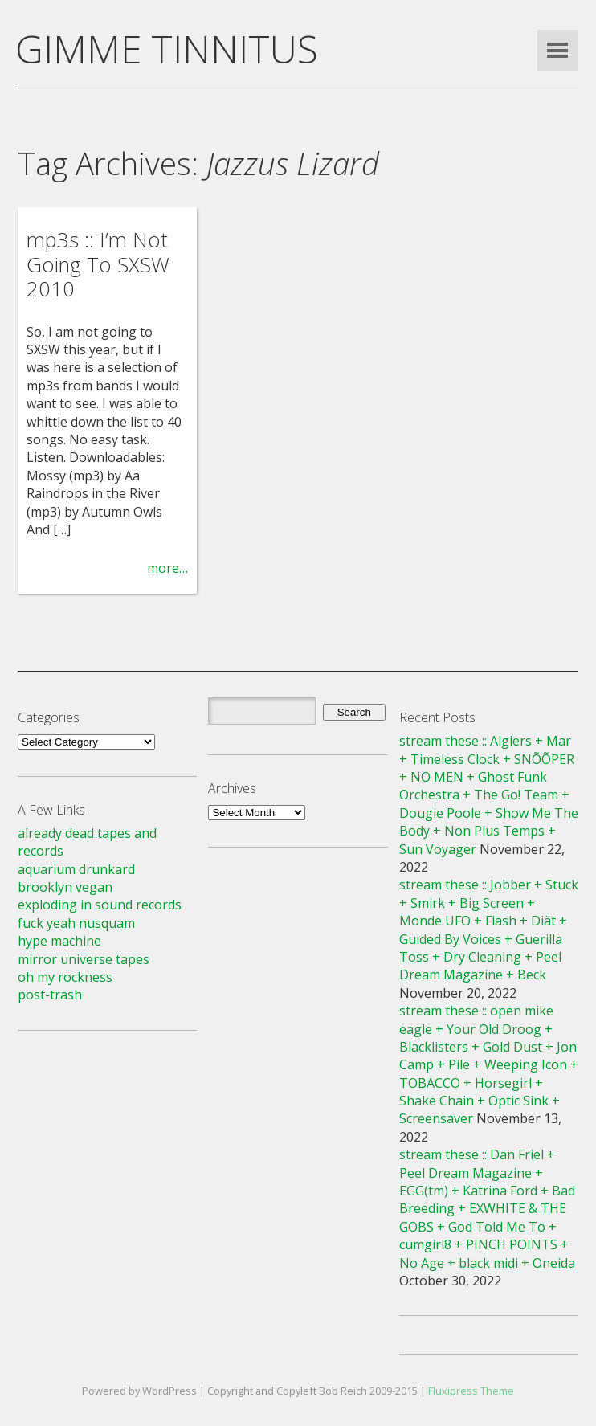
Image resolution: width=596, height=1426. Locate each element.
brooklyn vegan (65, 887)
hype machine (59, 941)
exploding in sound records (100, 904)
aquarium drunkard (76, 869)
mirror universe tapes (83, 959)
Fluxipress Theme (471, 1390)
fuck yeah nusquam (76, 923)
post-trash (50, 994)
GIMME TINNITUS (166, 48)
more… (167, 568)
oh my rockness (65, 977)
